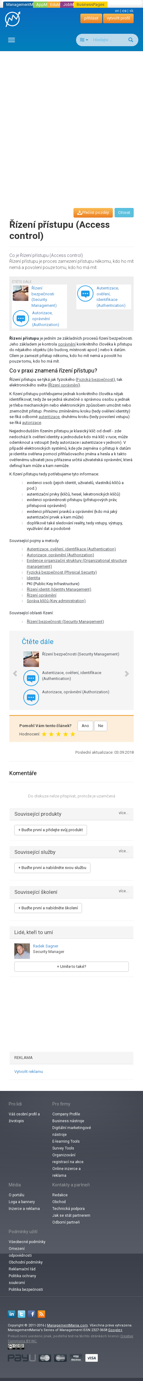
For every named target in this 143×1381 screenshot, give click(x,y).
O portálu (16, 1195)
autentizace (49, 416)
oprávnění (67, 344)
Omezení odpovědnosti (20, 1252)
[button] (11, 670)
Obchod (59, 1202)
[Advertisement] (71, 124)
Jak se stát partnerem (71, 1215)
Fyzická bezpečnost (95, 379)
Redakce (60, 1195)
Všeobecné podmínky (27, 1242)
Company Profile (66, 1114)
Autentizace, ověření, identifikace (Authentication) (71, 549)
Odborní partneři (66, 1222)
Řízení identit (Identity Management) (59, 589)
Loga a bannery (22, 1202)
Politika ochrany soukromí (22, 1279)
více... (124, 813)
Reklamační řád (22, 1269)
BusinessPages (90, 4)
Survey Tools (63, 1148)
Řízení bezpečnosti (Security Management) (65, 621)
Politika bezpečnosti (26, 1289)
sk (131, 10)
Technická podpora (68, 1209)
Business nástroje (68, 1121)
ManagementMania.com (67, 1325)
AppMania (45, 4)
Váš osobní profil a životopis (24, 1117)
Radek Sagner (45, 946)
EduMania (59, 4)
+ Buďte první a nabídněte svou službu (52, 867)
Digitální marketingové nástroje (71, 1131)
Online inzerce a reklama (66, 1172)
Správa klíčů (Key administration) (56, 600)
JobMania (72, 4)
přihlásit (91, 18)
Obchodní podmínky (26, 1262)
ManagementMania (23, 4)
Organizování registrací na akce (67, 1158)
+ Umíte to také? (71, 966)
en (117, 10)
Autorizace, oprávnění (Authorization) (60, 555)
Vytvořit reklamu (28, 1071)
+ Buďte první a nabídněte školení (48, 908)
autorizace (31, 422)
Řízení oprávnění (64, 385)
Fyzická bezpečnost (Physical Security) (62, 572)
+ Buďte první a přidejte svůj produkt (50, 829)
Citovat (124, 212)
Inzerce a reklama (24, 1209)
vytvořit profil (118, 18)
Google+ (115, 1330)
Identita (33, 578)
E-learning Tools (66, 1141)
